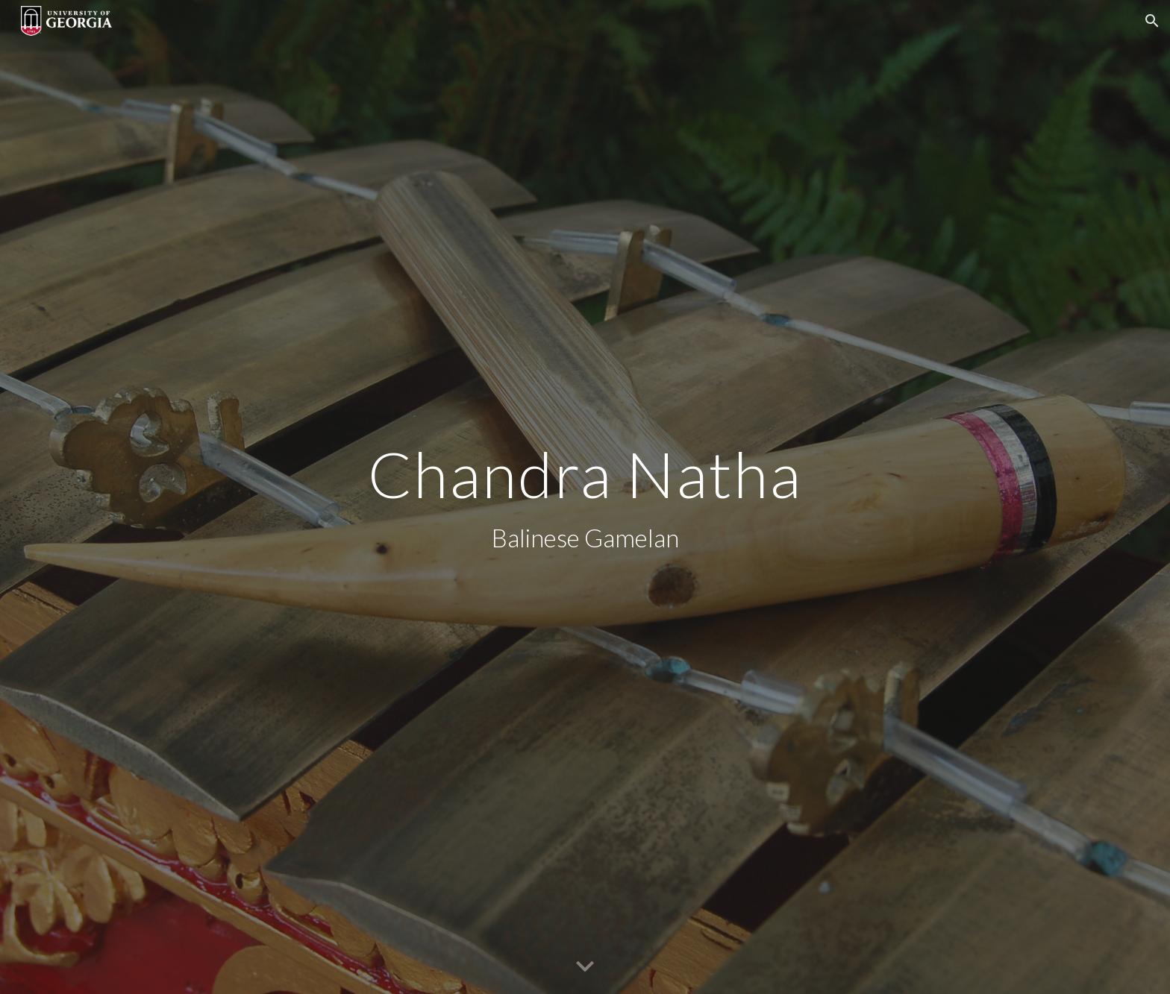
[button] (1152, 21)
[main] (585, 497)
